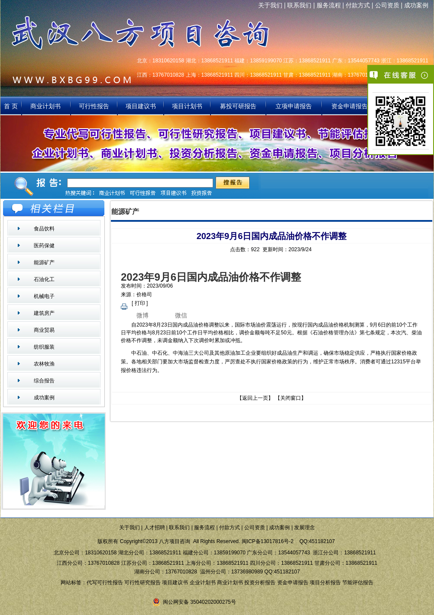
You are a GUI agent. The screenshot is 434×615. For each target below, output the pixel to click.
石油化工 (44, 279)
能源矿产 (44, 262)
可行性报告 (94, 106)
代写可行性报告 (105, 582)
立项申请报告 (293, 106)
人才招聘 (154, 527)
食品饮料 (44, 229)
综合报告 (44, 381)
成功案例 (416, 5)
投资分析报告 (259, 582)
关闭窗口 (290, 398)
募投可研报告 (238, 106)
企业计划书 (203, 582)
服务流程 (329, 5)
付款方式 (358, 5)
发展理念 (304, 527)
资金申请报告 (349, 106)
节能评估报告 (357, 582)
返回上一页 (255, 398)
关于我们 (270, 5)
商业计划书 (46, 106)
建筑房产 (44, 313)
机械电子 (44, 296)
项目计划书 (187, 106)
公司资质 (387, 5)
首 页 (11, 106)
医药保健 (44, 246)
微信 (181, 315)
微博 (142, 315)
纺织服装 (44, 347)
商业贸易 (44, 330)
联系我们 (299, 5)
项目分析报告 (325, 582)
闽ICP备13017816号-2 (268, 541)
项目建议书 (141, 106)
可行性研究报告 (142, 582)
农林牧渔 (44, 364)
